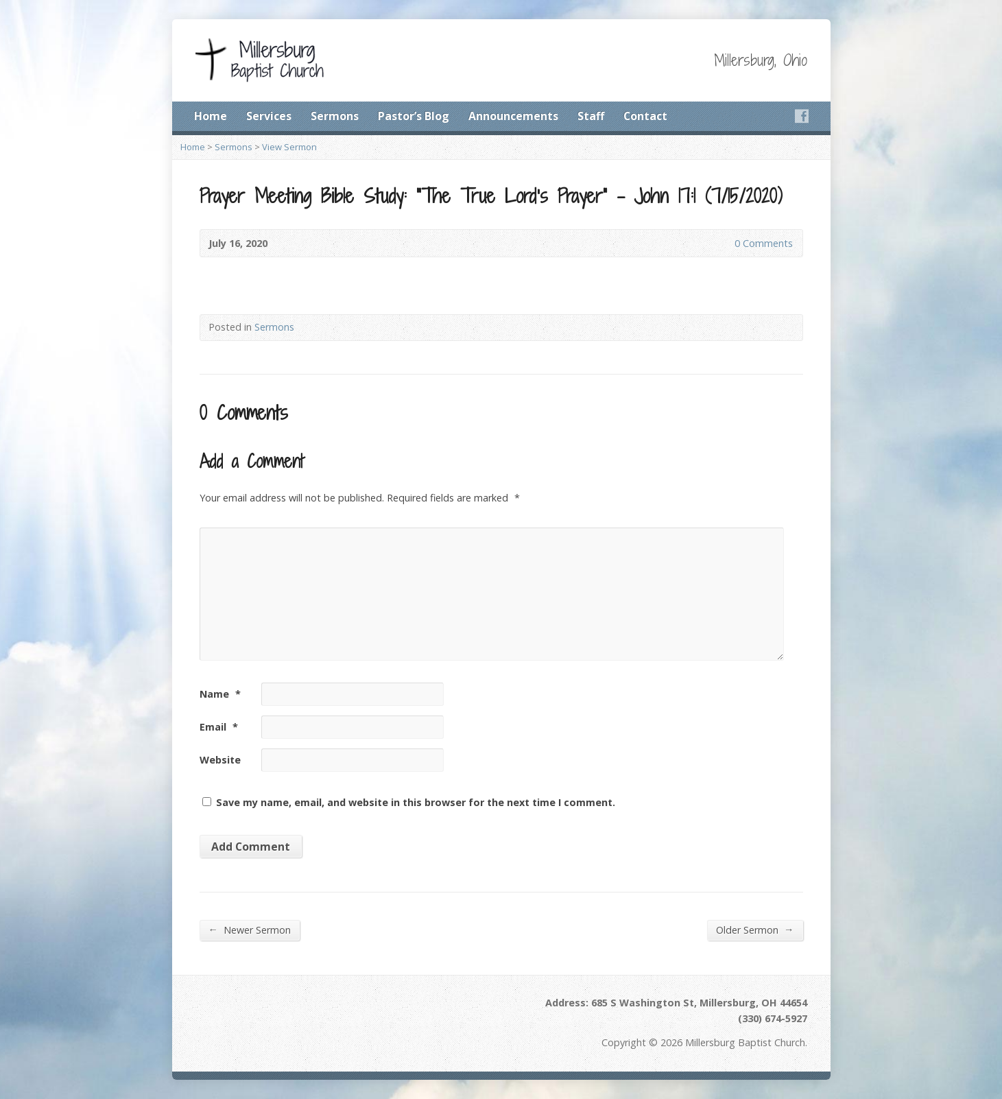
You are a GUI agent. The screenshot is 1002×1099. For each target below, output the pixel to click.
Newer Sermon (249, 929)
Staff (590, 115)
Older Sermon (755, 929)
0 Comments (723, 243)
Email (219, 726)
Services (268, 115)
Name (220, 693)
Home (210, 115)
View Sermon (289, 147)
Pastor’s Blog (413, 115)
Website (220, 759)
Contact (645, 115)
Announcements (513, 115)
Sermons (335, 115)
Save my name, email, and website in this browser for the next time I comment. (415, 802)
